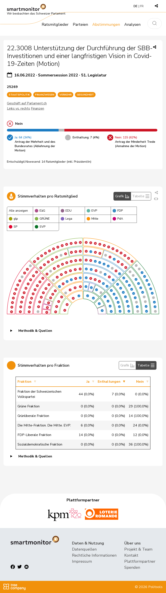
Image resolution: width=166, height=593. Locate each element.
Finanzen (37, 108)
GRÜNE (42, 219)
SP (13, 227)
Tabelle (141, 196)
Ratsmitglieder (55, 24)
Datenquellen (84, 549)
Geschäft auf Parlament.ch (27, 103)
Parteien (80, 24)
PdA (118, 219)
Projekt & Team (138, 549)
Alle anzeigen (18, 211)
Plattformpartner (139, 561)
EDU (66, 211)
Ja (87, 381)
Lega (66, 219)
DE (135, 6)
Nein (140, 381)
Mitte (92, 219)
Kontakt (131, 555)
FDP (118, 211)
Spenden (132, 567)
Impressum (82, 561)
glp (13, 219)
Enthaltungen (109, 381)
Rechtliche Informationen (94, 555)
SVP (40, 227)
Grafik (122, 196)
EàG (40, 211)
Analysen (132, 24)
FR (142, 6)
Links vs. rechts (18, 108)
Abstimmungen (106, 24)
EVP (92, 211)
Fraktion (24, 381)
